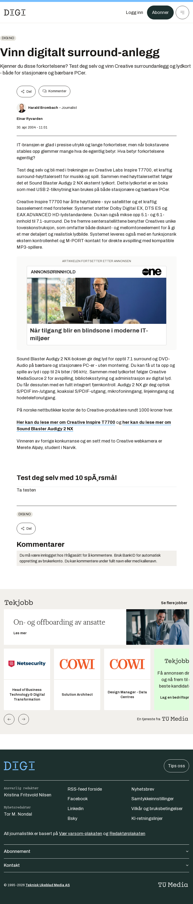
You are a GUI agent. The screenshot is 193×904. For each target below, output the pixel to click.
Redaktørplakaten (127, 833)
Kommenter (54, 91)
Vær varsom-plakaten (80, 833)
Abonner (160, 12)
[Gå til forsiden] (15, 12)
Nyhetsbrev (142, 789)
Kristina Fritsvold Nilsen (27, 795)
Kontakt (96, 865)
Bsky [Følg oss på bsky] (72, 818)
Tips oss (176, 765)
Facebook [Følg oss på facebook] (77, 798)
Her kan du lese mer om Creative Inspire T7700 (66, 422)
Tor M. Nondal (18, 814)
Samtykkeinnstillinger (152, 798)
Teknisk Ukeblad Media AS (48, 885)
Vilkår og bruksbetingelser (157, 808)
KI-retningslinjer (147, 818)
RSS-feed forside (84, 789)
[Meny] (182, 12)
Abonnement (96, 851)
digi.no (8, 38)
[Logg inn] (134, 12)
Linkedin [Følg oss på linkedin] (75, 808)
